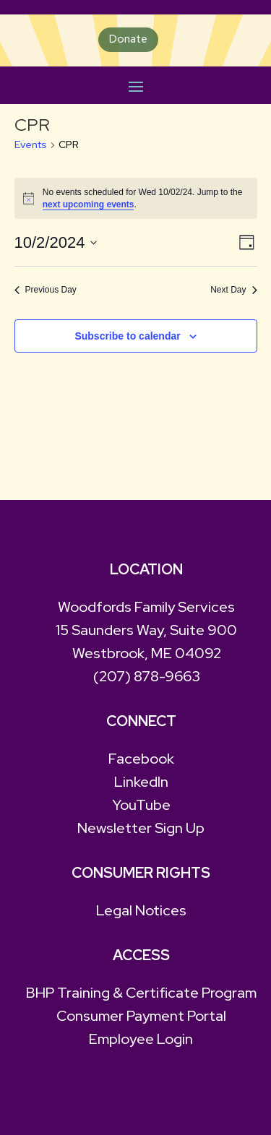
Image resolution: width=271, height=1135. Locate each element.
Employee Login (141, 1039)
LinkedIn (141, 781)
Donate (128, 39)
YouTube (141, 804)
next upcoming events (88, 204)
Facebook (141, 758)
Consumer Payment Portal (141, 1015)
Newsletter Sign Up (141, 828)
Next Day (233, 290)
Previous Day (45, 290)
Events (30, 144)
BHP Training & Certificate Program (141, 992)
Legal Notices (141, 910)
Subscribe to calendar (127, 336)
